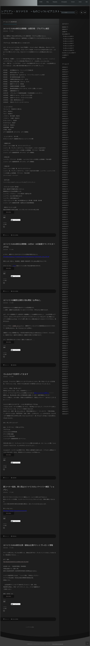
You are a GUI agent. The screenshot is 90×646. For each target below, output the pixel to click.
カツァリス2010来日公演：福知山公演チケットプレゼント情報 (28, 545)
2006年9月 (64, 390)
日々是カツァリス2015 (67, 45)
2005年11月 (64, 411)
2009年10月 (64, 312)
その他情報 (64, 55)
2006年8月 (64, 392)
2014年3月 (64, 214)
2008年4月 (64, 352)
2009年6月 (64, 322)
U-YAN (12, 31)
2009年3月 (64, 329)
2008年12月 (64, 336)
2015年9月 (64, 193)
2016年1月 (64, 188)
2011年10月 (64, 261)
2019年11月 (64, 139)
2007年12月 (64, 362)
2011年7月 (64, 268)
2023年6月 (64, 85)
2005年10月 (64, 413)
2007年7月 (64, 373)
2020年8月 (64, 125)
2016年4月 (64, 184)
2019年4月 (64, 153)
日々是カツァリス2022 (67, 38)
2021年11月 (64, 104)
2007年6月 (64, 376)
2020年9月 (64, 123)
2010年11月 (64, 282)
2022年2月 (64, 102)
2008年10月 (64, 341)
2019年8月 (64, 144)
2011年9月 (64, 263)
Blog (43, 2)
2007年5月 (64, 378)
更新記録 (14, 536)
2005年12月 (64, 408)
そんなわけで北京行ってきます (15, 374)
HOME (35, 2)
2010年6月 (64, 294)
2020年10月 (64, 120)
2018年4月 (64, 167)
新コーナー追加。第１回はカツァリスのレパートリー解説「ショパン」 (28, 488)
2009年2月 (64, 331)
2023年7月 (64, 83)
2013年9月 (64, 228)
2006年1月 (64, 406)
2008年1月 (64, 359)
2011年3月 (64, 275)
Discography (61, 2)
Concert (71, 2)
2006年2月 (64, 404)
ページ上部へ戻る (87, 643)
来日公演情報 (15, 235)
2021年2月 (64, 113)
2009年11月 (64, 310)
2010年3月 (64, 301)
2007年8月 (64, 371)
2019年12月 (64, 137)
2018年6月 (64, 165)
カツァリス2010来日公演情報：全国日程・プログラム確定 (26, 28)
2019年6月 (64, 149)
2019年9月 (64, 142)
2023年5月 (64, 88)
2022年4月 (64, 97)
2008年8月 (64, 345)
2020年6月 (64, 130)
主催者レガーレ (16, 326)
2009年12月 (64, 308)
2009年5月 (64, 324)
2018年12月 (64, 158)
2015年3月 (64, 198)
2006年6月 (64, 397)
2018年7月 (64, 163)
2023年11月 (64, 78)
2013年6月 (64, 233)
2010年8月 (64, 289)
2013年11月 (64, 223)
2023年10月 (64, 81)
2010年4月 (64, 298)
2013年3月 (64, 240)
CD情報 (63, 31)
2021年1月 (64, 116)
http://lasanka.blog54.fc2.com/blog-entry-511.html (15, 561)
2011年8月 (64, 266)
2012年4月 (64, 254)
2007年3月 (64, 380)
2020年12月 (64, 118)
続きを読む (8, 212)
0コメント (7, 235)
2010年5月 (64, 296)
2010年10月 (64, 284)
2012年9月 (64, 249)
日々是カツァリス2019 (67, 40)
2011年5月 (64, 273)
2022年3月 (64, 99)
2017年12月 (64, 172)
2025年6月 (64, 69)
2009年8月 (64, 317)
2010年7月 (64, 291)
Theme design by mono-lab (57, 643)
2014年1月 (64, 219)
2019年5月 (64, 151)
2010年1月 (64, 305)
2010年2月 (64, 303)
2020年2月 (64, 132)
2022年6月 (64, 92)
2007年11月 (64, 364)
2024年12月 (64, 71)
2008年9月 (64, 343)
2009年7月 (64, 319)
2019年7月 (64, 146)
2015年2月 (64, 200)
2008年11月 (64, 338)
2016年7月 (64, 181)
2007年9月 (64, 369)
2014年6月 (64, 209)
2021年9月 (64, 106)
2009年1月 (64, 334)
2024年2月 (64, 74)
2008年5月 (64, 350)
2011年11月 (64, 259)
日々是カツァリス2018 (67, 43)
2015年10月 (64, 191)
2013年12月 (64, 221)
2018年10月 (64, 160)
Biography (51, 2)
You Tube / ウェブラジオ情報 (68, 52)
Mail (86, 2)
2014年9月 (64, 207)
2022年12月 (64, 90)
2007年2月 (64, 383)
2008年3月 (64, 355)
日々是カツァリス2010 (67, 50)
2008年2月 (64, 357)
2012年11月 (64, 245)
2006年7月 (64, 394)
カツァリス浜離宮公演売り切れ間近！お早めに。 (22, 300)
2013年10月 (64, 226)
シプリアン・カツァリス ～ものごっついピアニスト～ (31, 11)
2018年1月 (64, 170)
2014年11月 (64, 202)
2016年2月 (64, 186)
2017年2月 (64, 177)
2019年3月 (64, 156)
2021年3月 (64, 111)
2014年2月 (64, 216)
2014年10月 (64, 205)
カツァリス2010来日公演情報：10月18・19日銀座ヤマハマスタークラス (29, 245)
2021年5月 (64, 109)
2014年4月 (64, 212)
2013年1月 (64, 242)
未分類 (63, 57)
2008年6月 (64, 348)
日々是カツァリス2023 (67, 36)
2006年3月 (64, 401)
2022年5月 (64, 95)
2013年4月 (64, 238)
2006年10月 (64, 387)
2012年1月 (64, 256)
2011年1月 (64, 277)
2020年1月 (64, 135)
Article (79, 2)
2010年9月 (64, 287)
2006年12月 (64, 385)
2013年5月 (64, 235)
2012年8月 (64, 252)
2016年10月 (64, 179)
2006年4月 (64, 399)
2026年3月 (64, 67)
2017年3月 (64, 174)
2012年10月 (64, 247)
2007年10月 (64, 366)
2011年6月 (64, 270)
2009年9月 (64, 315)
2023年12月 (64, 76)
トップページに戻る (30, 625)
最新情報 (14, 365)
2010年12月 (64, 280)
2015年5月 (64, 195)
